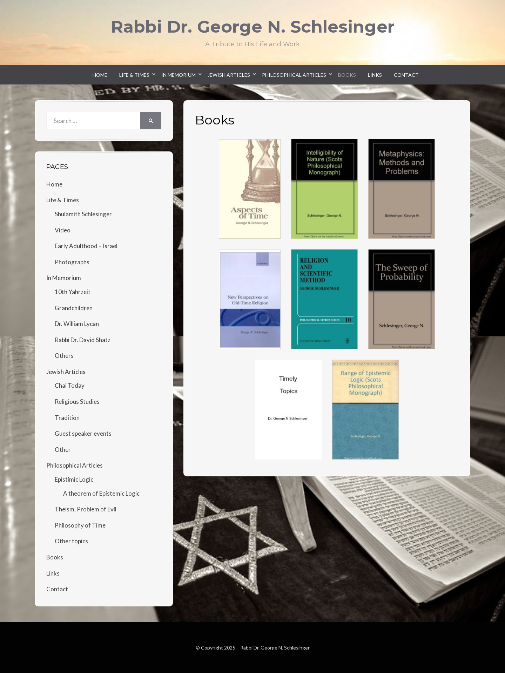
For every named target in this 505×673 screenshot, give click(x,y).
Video (62, 230)
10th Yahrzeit (72, 291)
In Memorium (178, 75)
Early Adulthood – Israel (86, 246)
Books (347, 75)
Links (375, 75)
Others (64, 355)
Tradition (67, 417)
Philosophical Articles (294, 75)
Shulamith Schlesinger (83, 214)
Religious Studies (77, 401)
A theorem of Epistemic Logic (101, 493)
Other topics (71, 541)
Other (63, 449)
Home (100, 75)
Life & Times (134, 75)
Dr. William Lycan (77, 323)
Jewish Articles (229, 75)
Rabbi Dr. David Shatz (82, 340)
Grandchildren (74, 308)
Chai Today (70, 385)
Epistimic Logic (74, 479)
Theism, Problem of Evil (85, 509)
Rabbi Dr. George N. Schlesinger (253, 26)
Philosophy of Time (80, 525)
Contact (406, 75)
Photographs (72, 262)
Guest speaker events (83, 433)
